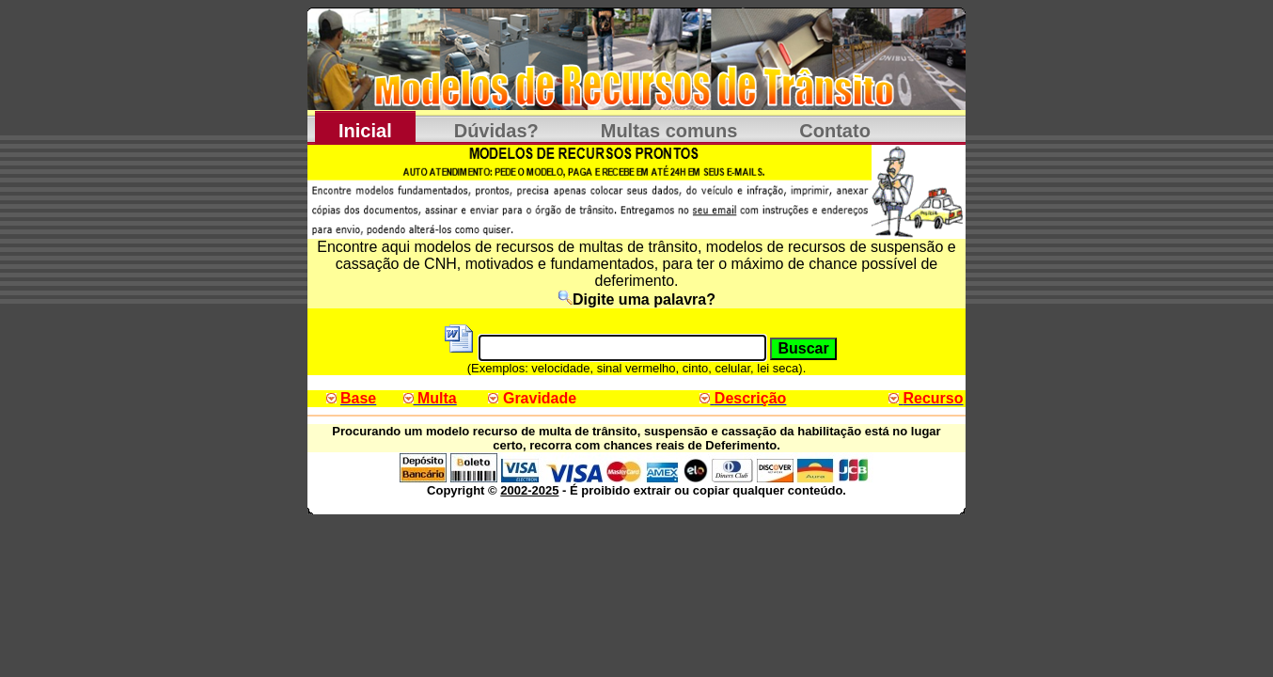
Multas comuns (669, 130)
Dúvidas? (496, 130)
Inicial (365, 130)
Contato (835, 130)
